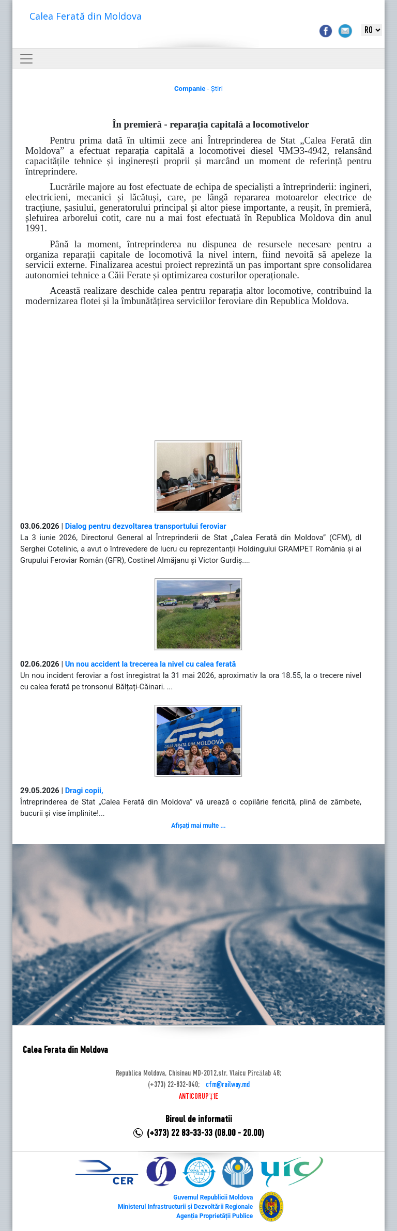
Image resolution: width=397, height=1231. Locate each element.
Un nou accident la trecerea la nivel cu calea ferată (150, 664)
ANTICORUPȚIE (198, 1096)
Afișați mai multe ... (198, 825)
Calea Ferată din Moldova (85, 16)
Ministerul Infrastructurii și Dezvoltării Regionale (185, 1206)
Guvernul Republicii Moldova (213, 1197)
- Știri (198, 88)
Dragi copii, (84, 790)
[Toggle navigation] (26, 59)
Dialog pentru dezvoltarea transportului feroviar (145, 526)
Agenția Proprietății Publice (214, 1216)
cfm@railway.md (228, 1084)
